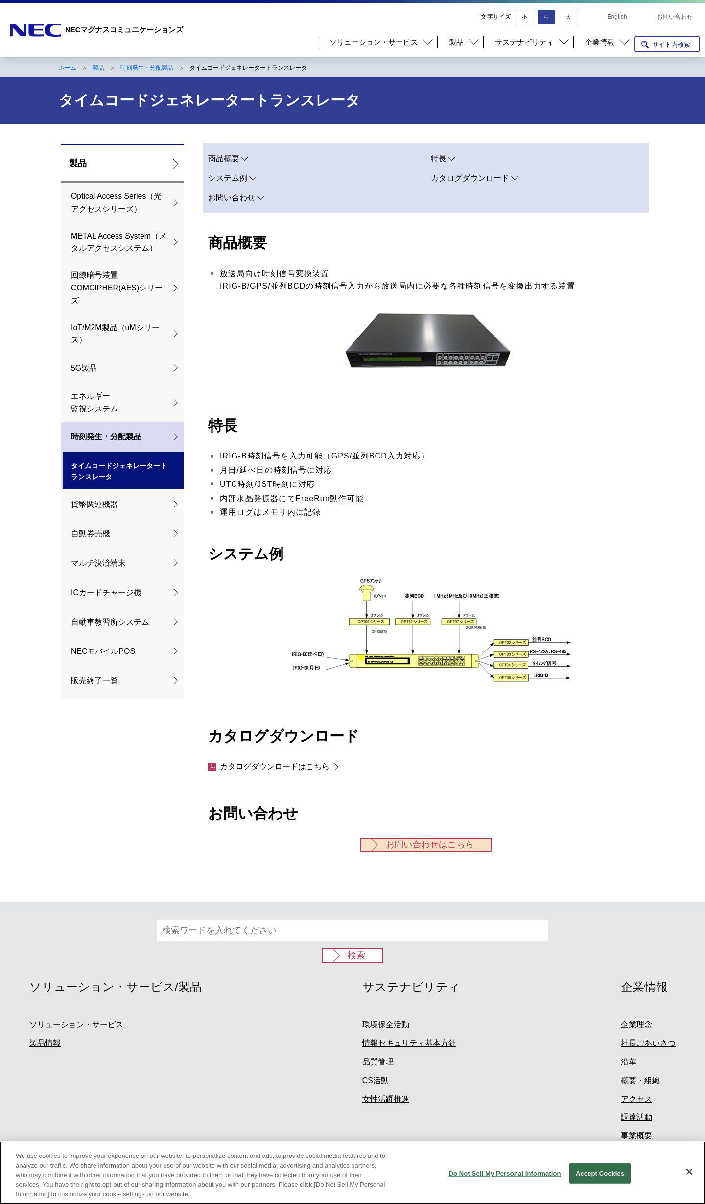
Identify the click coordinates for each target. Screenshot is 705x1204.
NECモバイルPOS (103, 651)
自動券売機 (90, 534)
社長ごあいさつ (648, 1043)
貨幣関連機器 (94, 504)
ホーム (67, 67)
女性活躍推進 (385, 1099)
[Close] (689, 1174)
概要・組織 (640, 1080)
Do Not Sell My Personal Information (504, 1175)
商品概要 (223, 158)
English (617, 16)
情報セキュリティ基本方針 (409, 1043)
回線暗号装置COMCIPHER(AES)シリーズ (117, 288)
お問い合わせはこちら (430, 844)
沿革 (628, 1062)
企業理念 (636, 1024)
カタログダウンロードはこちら (268, 766)
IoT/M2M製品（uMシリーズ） (115, 333)
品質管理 (378, 1062)
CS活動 (375, 1080)
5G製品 (84, 368)
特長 (438, 158)
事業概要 (636, 1136)
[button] (377, 42)
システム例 (227, 178)
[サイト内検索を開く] (667, 44)
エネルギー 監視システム (94, 402)
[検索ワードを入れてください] (352, 930)
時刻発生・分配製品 (146, 67)
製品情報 (45, 1043)
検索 (356, 955)
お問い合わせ (675, 16)
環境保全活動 (385, 1024)
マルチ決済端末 (98, 563)
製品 (98, 67)
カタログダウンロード (470, 178)
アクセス (636, 1099)
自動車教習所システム (110, 622)
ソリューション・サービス (76, 1024)
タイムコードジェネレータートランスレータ (119, 471)
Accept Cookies (600, 1175)
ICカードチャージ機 (106, 592)
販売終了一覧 (94, 680)
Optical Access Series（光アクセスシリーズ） (116, 202)
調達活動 (636, 1117)
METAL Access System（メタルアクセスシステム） (118, 242)
